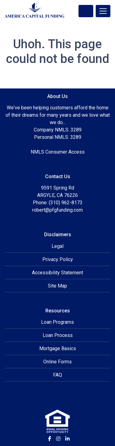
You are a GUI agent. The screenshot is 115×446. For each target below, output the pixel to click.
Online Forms (57, 362)
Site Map (57, 286)
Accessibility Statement (57, 273)
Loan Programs (57, 322)
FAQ (57, 375)
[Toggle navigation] (103, 11)
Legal (57, 246)
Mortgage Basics (57, 348)
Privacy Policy (57, 259)
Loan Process (58, 335)
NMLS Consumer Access (58, 152)
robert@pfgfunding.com (57, 210)
